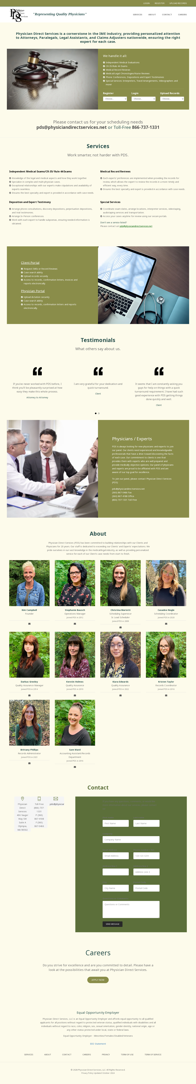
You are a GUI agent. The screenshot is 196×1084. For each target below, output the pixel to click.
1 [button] (95, 413)
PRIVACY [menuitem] (106, 1054)
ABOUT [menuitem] (152, 14)
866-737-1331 (146, 127)
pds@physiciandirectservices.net (71, 127)
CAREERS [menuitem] (182, 14)
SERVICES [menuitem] (137, 14)
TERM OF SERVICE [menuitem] (153, 1054)
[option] (37, 381)
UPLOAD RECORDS (178, 3)
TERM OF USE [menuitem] (127, 1054)
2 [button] (99, 413)
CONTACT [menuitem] (167, 14)
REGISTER (159, 3)
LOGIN (146, 3)
